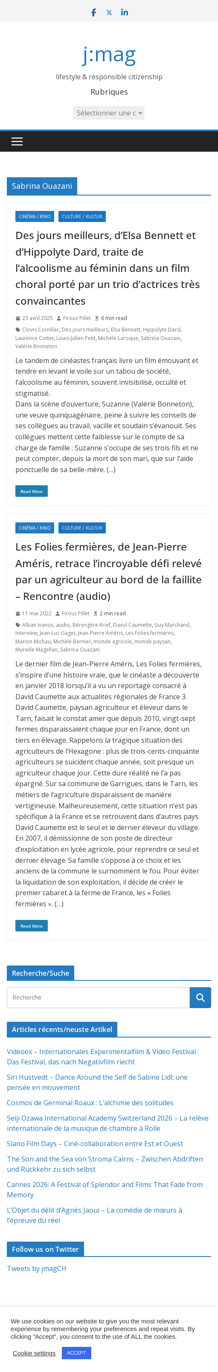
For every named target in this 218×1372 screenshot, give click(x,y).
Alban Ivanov (37, 624)
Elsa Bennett (125, 329)
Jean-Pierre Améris (100, 633)
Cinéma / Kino (35, 216)
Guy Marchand (171, 624)
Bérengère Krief (91, 624)
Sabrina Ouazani (160, 338)
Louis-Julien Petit (76, 338)
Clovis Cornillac (40, 329)
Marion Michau (33, 641)
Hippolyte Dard (161, 329)
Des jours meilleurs (85, 329)
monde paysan (152, 641)
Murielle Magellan (36, 649)
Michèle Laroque (118, 338)
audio (63, 624)
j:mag (109, 53)
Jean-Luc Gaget (58, 633)
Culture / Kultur (82, 216)
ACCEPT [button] (76, 1352)
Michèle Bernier (72, 641)
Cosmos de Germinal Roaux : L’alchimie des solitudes (90, 1102)
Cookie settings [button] (34, 1353)
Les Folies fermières (149, 633)
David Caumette (132, 624)
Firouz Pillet (77, 318)
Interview (26, 633)
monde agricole (112, 641)
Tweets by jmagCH (37, 1268)
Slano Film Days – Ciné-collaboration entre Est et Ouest (95, 1143)
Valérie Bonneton (36, 346)
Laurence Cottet (34, 338)
